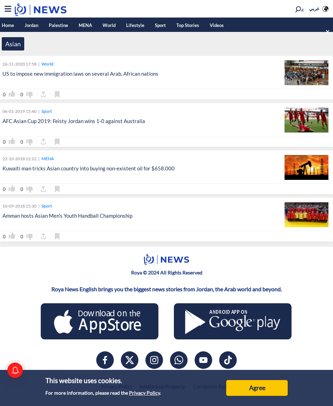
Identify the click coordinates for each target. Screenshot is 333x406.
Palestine (58, 25)
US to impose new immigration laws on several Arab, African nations (80, 73)
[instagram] (154, 360)
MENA (85, 25)
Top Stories (187, 25)
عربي (314, 8)
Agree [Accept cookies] (257, 388)
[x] (129, 360)
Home (8, 25)
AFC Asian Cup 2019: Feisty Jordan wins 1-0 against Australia (73, 121)
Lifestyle (135, 25)
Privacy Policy (144, 393)
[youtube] (203, 360)
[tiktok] (228, 360)
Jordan (31, 25)
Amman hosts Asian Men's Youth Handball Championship (67, 215)
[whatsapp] (179, 360)
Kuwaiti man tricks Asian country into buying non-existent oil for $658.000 (88, 168)
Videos (217, 25)
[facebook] (105, 360)
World (109, 25)
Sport (160, 25)
